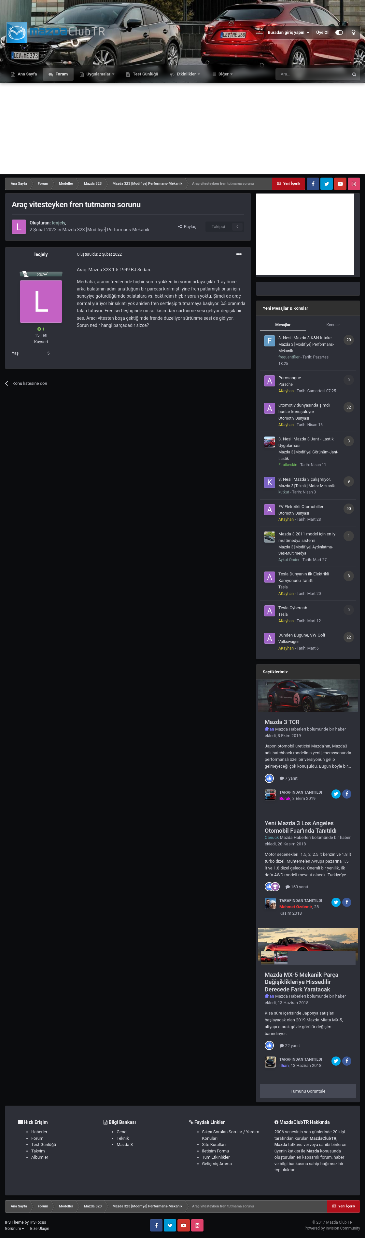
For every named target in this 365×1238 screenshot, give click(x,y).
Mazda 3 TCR (282, 722)
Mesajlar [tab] (282, 325)
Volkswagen (289, 641)
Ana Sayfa (27, 74)
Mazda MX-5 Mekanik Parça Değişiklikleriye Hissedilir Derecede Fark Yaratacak (301, 982)
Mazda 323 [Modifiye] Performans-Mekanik (105, 229)
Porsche (285, 384)
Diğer (224, 74)
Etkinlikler (186, 74)
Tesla (283, 587)
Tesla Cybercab (292, 607)
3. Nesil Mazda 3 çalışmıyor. (304, 479)
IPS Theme (14, 1222)
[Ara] (311, 74)
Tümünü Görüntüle (308, 1091)
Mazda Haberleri (290, 729)
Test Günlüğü (145, 74)
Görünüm (14, 1228)
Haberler (39, 1131)
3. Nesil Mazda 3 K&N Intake (304, 337)
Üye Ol (322, 32)
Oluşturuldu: (99, 254)
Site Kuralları (214, 1144)
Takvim (38, 1151)
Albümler (39, 1157)
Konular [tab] (333, 325)
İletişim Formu (215, 1151)
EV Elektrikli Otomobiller (300, 506)
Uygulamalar (98, 74)
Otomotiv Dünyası (293, 418)
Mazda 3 (125, 1144)
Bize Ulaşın (39, 1228)
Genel (122, 1131)
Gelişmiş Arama (217, 1163)
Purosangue (289, 377)
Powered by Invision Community (332, 1228)
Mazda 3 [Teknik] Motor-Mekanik (306, 486)
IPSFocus (38, 1222)
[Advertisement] (182, 128)
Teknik (123, 1138)
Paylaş (187, 226)
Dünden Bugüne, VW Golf (301, 635)
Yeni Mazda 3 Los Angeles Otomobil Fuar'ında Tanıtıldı (301, 827)
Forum (61, 74)
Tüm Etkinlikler (216, 1157)
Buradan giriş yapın (288, 32)
